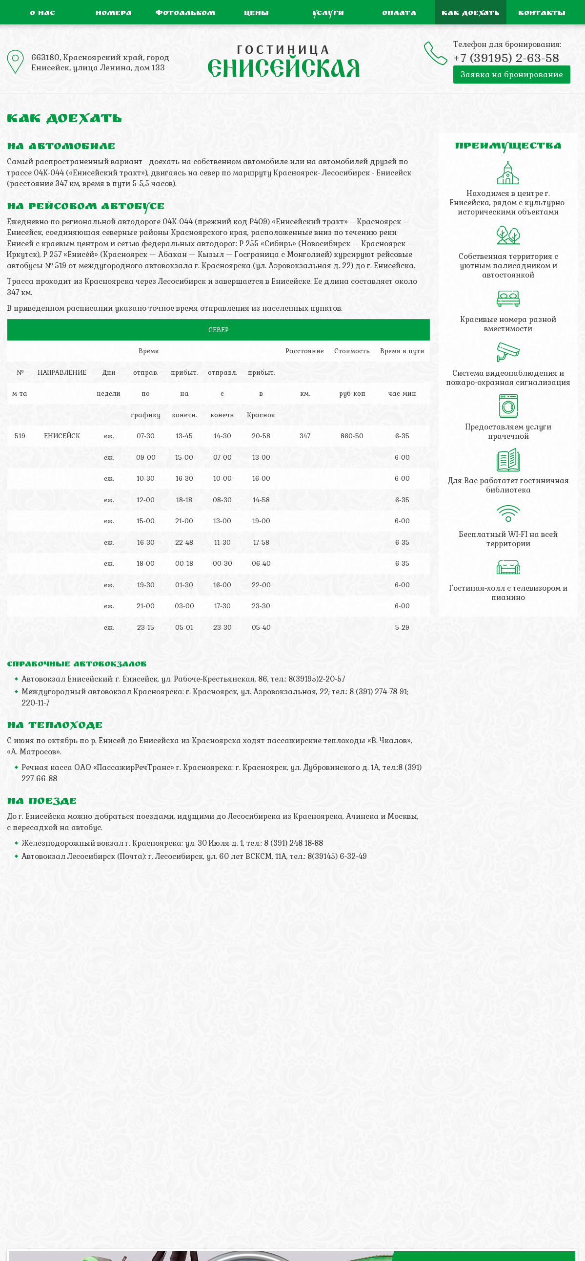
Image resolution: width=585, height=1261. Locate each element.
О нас (42, 14)
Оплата (399, 14)
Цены (256, 14)
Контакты (541, 14)
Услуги (328, 14)
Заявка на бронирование (512, 74)
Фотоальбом (185, 14)
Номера (114, 14)
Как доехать (471, 14)
